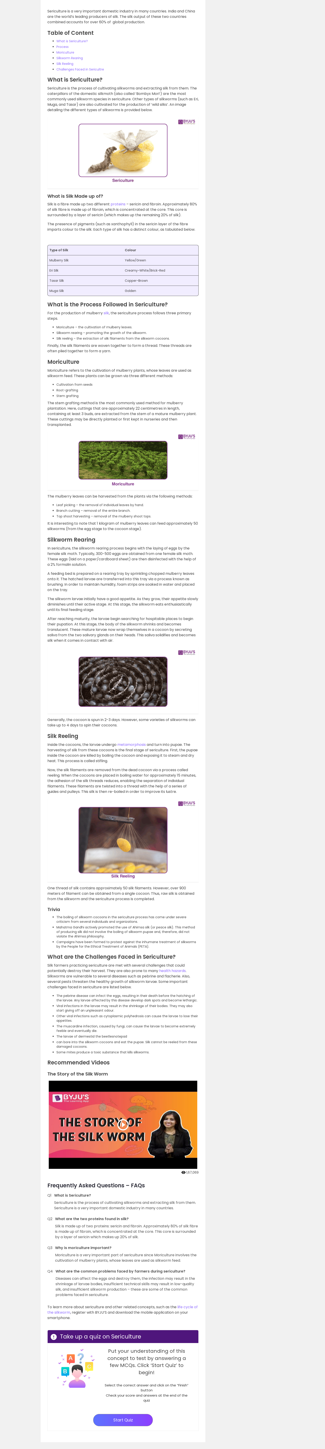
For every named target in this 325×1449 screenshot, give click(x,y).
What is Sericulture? (72, 41)
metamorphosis (131, 744)
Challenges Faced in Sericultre (80, 69)
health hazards (172, 970)
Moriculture (65, 52)
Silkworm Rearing (69, 58)
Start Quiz (123, 1420)
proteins (118, 204)
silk (106, 313)
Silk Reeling (64, 63)
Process (62, 47)
